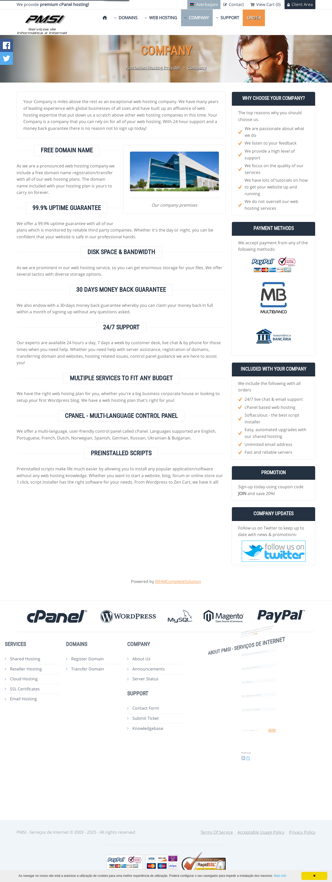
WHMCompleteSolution (178, 581)
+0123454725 (254, 681)
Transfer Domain (66, 669)
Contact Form (125, 708)
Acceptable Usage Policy (261, 832)
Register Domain (66, 659)
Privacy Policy (302, 832)
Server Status (125, 679)
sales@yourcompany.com (256, 667)
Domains (128, 18)
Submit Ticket (125, 718)
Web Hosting (163, 18)
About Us (121, 659)
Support (229, 18)
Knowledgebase (127, 728)
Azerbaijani (207, 4)
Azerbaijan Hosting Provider (153, 67)
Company (199, 18)
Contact (236, 4)
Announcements (128, 669)
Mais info (280, 876)
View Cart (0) (268, 4)
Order (254, 18)
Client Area (302, 4)
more (257, 632)
